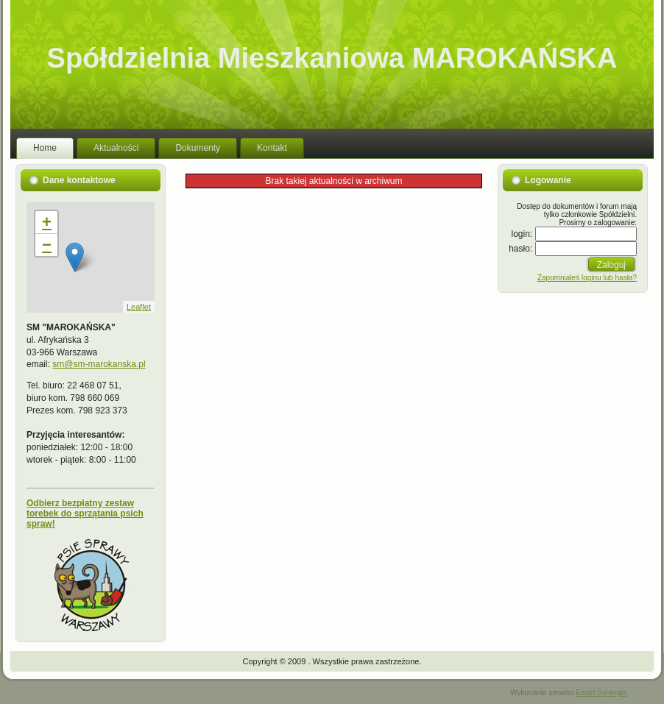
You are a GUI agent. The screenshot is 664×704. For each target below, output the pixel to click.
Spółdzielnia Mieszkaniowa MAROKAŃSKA (332, 58)
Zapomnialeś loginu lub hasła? (587, 278)
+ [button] (47, 222)
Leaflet (139, 306)
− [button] (47, 244)
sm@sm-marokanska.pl (98, 364)
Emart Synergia (601, 693)
